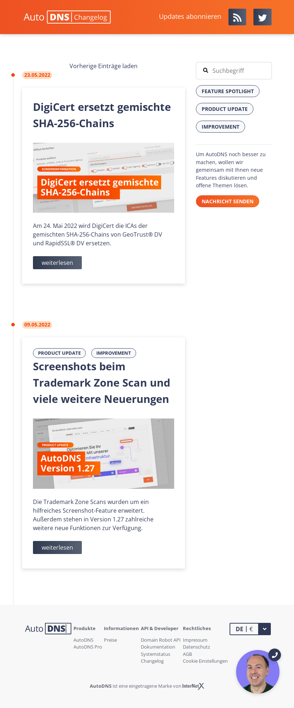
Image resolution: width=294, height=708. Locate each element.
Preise (110, 640)
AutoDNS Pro (88, 647)
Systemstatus (155, 654)
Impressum (195, 640)
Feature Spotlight (228, 91)
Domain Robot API (161, 640)
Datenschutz (196, 647)
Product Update (59, 353)
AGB (187, 654)
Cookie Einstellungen (205, 661)
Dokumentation (158, 647)
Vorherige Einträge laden (104, 66)
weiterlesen (57, 263)
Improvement (113, 353)
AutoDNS (83, 640)
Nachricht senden (227, 201)
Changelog (152, 661)
